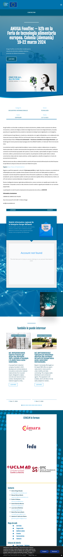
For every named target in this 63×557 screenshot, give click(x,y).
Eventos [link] (18, 533)
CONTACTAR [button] (31, 12)
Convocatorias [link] (20, 536)
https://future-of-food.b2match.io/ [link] (16, 167)
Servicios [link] (18, 526)
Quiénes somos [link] (20, 531)
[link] (12, 210)
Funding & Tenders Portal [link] (23, 553)
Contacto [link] (18, 539)
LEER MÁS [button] (11, 59)
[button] (61, 4)
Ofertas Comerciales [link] (18, 335)
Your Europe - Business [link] (23, 545)
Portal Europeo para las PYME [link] (24, 548)
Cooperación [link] (19, 528)
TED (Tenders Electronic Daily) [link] (24, 551)
